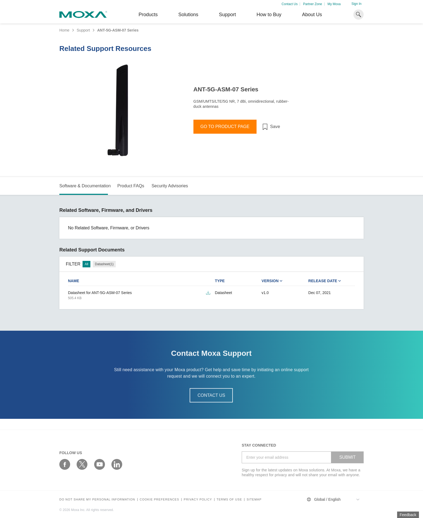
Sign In (356, 3)
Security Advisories (170, 186)
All (86, 264)
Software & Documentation (85, 186)
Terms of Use (229, 499)
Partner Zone (312, 4)
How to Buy (269, 14)
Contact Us (290, 4)
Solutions (188, 14)
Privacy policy (198, 499)
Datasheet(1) (104, 264)
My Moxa (334, 4)
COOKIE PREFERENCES (159, 499)
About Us (312, 14)
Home (64, 30)
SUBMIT (347, 457)
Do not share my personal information (97, 499)
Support (227, 14)
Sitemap (254, 499)
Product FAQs (130, 186)
